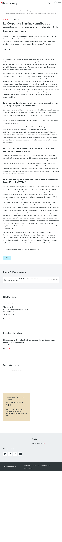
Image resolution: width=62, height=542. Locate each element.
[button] (4, 49)
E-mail (5, 318)
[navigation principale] (59, 3)
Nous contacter (37, 443)
